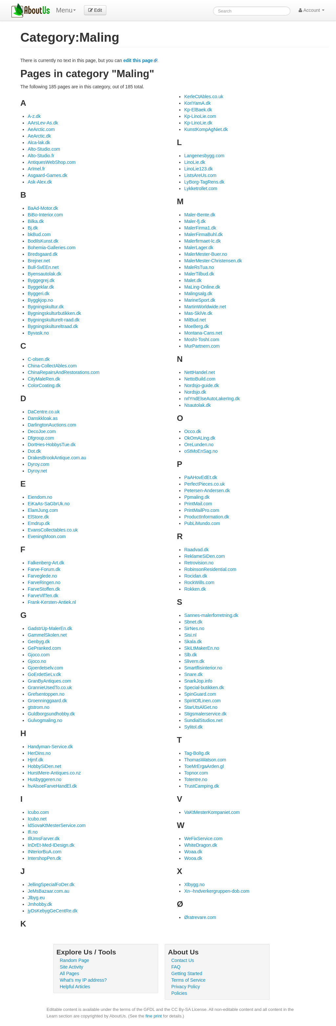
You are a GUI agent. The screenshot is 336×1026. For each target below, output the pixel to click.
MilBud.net (195, 319)
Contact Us (182, 960)
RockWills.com (199, 582)
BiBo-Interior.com (45, 214)
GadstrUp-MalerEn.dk (50, 628)
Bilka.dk (36, 221)
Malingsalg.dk (198, 293)
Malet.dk (192, 280)
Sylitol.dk (193, 727)
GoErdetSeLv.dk (44, 674)
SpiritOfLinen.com (202, 700)
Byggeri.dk (38, 293)
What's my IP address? (83, 980)
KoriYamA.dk (197, 103)
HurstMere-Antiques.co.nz (54, 772)
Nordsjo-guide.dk (201, 385)
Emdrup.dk (39, 523)
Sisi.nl (190, 635)
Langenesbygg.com (204, 155)
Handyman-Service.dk (50, 746)
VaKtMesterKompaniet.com (212, 812)
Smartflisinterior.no (203, 667)
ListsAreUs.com (200, 175)
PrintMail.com (198, 503)
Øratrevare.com (200, 917)
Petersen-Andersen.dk (207, 490)
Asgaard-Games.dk (47, 175)
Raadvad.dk (196, 549)
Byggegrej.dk (41, 280)
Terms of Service (188, 980)
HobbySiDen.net (44, 766)
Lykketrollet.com (200, 188)
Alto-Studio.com (44, 149)
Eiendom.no (40, 497)
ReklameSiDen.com (204, 556)
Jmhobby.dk (40, 904)
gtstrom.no (38, 707)
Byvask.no (38, 333)
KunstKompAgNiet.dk (206, 129)
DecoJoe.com (42, 431)
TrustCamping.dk (201, 786)
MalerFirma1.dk (200, 227)
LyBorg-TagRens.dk (204, 182)
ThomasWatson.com (205, 759)
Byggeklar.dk (41, 287)
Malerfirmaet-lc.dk (202, 241)
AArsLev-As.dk (43, 122)
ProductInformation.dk (206, 516)
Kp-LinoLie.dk (198, 122)
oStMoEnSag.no (201, 451)
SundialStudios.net (203, 720)
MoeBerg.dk (196, 326)
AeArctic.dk (39, 136)
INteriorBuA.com (44, 851)
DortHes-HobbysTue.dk (51, 444)
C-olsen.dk (39, 359)
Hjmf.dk (35, 759)
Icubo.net (37, 818)
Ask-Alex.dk (40, 182)
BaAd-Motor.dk (43, 208)
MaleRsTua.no (199, 267)
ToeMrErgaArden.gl (204, 766)
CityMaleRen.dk (44, 379)
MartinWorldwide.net (205, 306)
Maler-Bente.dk (199, 214)
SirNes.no (194, 628)
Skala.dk (193, 641)
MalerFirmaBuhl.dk (203, 234)
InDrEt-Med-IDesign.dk (51, 845)
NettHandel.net (199, 372)
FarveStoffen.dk (44, 589)
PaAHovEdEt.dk (200, 477)
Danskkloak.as (42, 418)
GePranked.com (44, 648)
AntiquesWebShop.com (51, 162)
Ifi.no (32, 832)
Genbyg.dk (39, 641)
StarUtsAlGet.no (200, 707)
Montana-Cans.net (203, 333)
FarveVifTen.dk (43, 595)
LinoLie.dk (194, 162)
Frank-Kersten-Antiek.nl (52, 602)
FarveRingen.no (44, 582)
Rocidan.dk (195, 575)
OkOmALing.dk (199, 438)
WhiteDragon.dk (200, 845)
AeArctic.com (41, 129)
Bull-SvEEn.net (43, 267)
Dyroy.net (37, 470)
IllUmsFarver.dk (43, 838)
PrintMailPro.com (201, 510)
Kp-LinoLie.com (200, 116)
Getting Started (186, 973)
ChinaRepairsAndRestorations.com (63, 372)
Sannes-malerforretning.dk (211, 615)
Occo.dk (192, 431)
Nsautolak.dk (197, 405)
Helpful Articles (75, 986)
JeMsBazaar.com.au (48, 891)
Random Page (74, 960)
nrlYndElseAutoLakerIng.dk (212, 398)
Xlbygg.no (194, 884)
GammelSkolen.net (47, 635)
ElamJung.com (43, 510)
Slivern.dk (194, 661)
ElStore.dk (38, 516)
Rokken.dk (195, 589)
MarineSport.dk (199, 300)
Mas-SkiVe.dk (198, 313)
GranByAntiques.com (49, 681)
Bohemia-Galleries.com (51, 247)
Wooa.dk (193, 858)
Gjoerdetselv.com (45, 667)
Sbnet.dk (193, 621)
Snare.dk (193, 674)
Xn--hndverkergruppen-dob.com (216, 891)
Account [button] (312, 10)
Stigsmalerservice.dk (205, 713)
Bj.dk (33, 227)
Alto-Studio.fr (41, 155)
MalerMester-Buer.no (205, 254)
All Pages (69, 973)
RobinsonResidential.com (210, 569)
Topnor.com (196, 772)
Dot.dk (34, 451)
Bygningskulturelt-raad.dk (53, 319)
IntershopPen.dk (44, 858)
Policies (179, 993)
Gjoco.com (39, 654)
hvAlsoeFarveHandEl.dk (52, 786)
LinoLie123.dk (198, 168)
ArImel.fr (36, 168)
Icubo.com (38, 812)
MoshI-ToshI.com (201, 339)
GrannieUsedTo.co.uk (50, 687)
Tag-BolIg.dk (197, 753)
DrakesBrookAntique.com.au (57, 457)
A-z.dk (34, 116)
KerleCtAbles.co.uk (203, 96)
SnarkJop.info (198, 681)
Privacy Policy (185, 986)
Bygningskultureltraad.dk (53, 326)
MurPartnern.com (202, 346)
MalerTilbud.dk (199, 273)
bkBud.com (39, 234)
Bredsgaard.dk (42, 254)
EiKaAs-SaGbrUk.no (49, 503)
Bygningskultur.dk (46, 306)
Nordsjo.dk (195, 392)
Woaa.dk (193, 851)
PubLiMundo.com (202, 523)
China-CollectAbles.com (52, 365)
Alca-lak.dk (39, 142)
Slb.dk (190, 654)
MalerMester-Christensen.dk (213, 260)
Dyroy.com (38, 464)
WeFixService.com (203, 838)
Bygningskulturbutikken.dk (54, 313)
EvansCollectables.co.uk (53, 530)
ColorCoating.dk (44, 385)
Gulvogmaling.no (45, 720)
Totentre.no (195, 779)
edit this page (138, 60)
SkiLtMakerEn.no (201, 648)
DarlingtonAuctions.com (52, 424)
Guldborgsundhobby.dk (51, 713)
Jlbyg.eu (36, 897)
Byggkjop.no (40, 300)
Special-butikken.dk (204, 687)
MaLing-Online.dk (202, 287)
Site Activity (71, 967)
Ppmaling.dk (196, 497)
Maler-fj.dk (194, 221)
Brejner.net (39, 260)
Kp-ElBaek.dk (198, 109)
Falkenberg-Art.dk (46, 562)
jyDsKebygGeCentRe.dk (52, 910)
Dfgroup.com (41, 438)
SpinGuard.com (200, 694)
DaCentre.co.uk (43, 411)
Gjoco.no (37, 661)
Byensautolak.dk (44, 273)
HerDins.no (39, 753)
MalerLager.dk (198, 247)
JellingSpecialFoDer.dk (51, 884)
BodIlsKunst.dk (43, 241)
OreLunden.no (199, 444)
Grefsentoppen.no (46, 694)
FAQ (175, 967)
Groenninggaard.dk (47, 700)
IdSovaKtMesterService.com (57, 825)
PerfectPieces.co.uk (204, 484)
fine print (153, 1016)
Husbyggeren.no (44, 779)
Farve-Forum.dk (44, 569)
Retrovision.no (199, 562)
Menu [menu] (66, 10)
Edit (95, 10)
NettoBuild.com (199, 379)
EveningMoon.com (47, 536)
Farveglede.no (42, 575)
